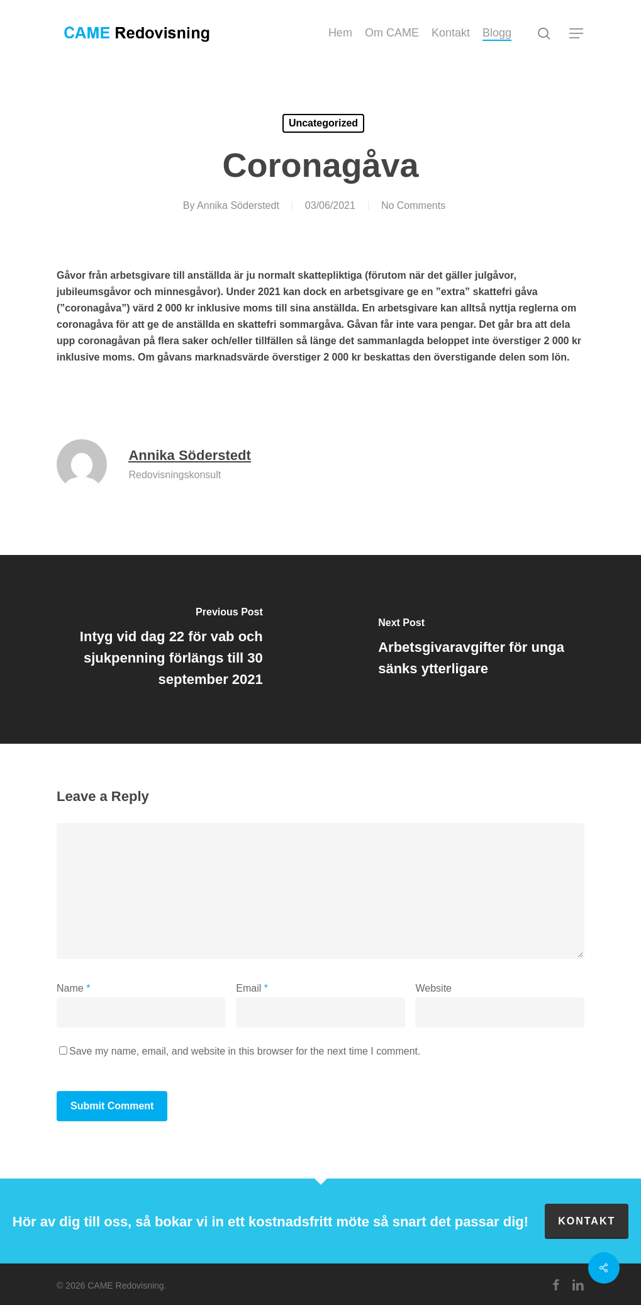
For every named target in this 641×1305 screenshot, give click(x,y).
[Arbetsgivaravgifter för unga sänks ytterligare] (481, 649)
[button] (576, 33)
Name (73, 988)
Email (252, 988)
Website (433, 988)
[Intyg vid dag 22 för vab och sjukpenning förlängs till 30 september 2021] (160, 649)
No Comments (413, 205)
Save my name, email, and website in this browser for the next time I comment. (244, 1051)
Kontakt (586, 1221)
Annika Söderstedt (238, 205)
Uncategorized (323, 123)
